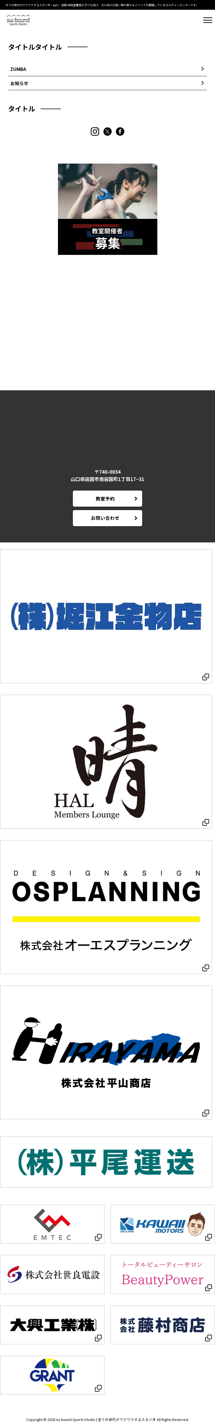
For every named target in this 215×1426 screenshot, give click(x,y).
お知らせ (19, 83)
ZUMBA (18, 69)
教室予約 (105, 498)
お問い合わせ (105, 518)
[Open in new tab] (106, 616)
